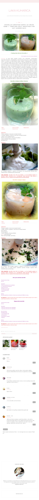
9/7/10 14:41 (9, 398)
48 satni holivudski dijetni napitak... (14, 349)
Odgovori (34, 362)
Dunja (8, 388)
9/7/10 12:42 (9, 379)
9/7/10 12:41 (9, 368)
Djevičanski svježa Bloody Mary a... (22, 349)
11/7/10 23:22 (9, 408)
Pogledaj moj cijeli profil (19, 484)
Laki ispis (3, 223)
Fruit (8, 331)
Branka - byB (10, 415)
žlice (3, 234)
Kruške (10, 331)
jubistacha (9, 367)
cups (2, 308)
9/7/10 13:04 (9, 389)
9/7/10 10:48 (9, 359)
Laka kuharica (19, 10)
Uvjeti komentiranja (4, 327)
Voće (14, 331)
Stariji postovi (34, 333)
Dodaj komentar (5, 429)
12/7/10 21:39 (9, 417)
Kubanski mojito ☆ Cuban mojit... (6, 349)
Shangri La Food (11, 397)
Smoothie (3, 58)
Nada (8, 357)
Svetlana (9, 377)
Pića (12, 331)
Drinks (19, 22)
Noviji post (3, 333)
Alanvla (9, 406)
